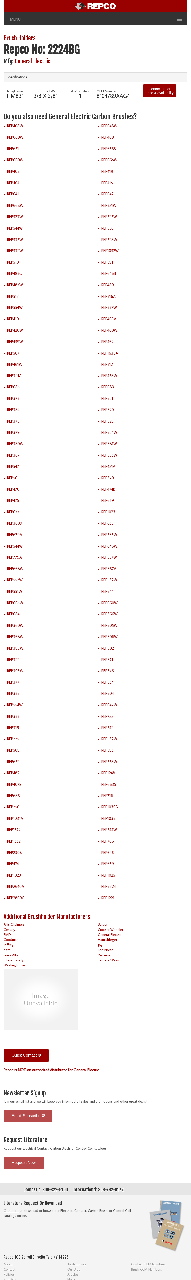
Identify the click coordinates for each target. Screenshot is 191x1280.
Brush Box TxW (44, 91)
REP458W (109, 375)
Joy (100, 944)
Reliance (104, 955)
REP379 (13, 432)
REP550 (107, 228)
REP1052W (110, 250)
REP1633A (109, 353)
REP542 (107, 727)
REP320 (107, 409)
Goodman (11, 939)
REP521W (108, 205)
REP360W (15, 625)
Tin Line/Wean (108, 960)
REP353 (13, 693)
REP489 (107, 284)
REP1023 (108, 511)
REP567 (13, 353)
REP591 (107, 262)
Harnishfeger (107, 939)
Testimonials (76, 1264)
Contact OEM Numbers (148, 1264)
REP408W (15, 125)
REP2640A (15, 886)
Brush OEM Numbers (146, 1269)
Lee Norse (105, 949)
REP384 (13, 409)
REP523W (15, 216)
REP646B (108, 273)
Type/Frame (15, 91)
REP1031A (15, 818)
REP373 (13, 421)
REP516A (108, 296)
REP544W (15, 228)
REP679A (14, 534)
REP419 (107, 171)
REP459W (15, 341)
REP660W (15, 159)
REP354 (107, 682)
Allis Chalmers (14, 924)
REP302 (107, 648)
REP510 (13, 262)
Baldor (102, 924)
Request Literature (25, 1140)
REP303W (15, 670)
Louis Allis (11, 955)
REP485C (14, 273)
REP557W (109, 307)
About (8, 1264)
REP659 (107, 500)
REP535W (15, 239)
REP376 (107, 670)
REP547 (13, 466)
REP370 (107, 477)
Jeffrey (8, 944)
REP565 (13, 477)
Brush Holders (20, 38)
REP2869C (15, 897)
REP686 (13, 795)
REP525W (109, 216)
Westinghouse (14, 965)
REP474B (108, 489)
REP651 (13, 148)
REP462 (107, 341)
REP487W (15, 284)
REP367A (108, 568)
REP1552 (14, 841)
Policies (9, 1274)
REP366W (109, 613)
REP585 (107, 750)
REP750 (13, 806)
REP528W (109, 239)
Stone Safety (13, 960)
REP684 (13, 613)
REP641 (13, 193)
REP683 (107, 386)
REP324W (109, 432)
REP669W (15, 137)
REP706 (107, 841)
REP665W (109, 159)
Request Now (24, 1162)
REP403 (13, 171)
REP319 (13, 727)
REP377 (13, 682)
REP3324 (108, 886)
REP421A (108, 466)
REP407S (14, 784)
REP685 (13, 386)
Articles (72, 1274)
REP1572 (14, 829)
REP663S (108, 784)
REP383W (15, 648)
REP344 (107, 591)
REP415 (107, 182)
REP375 (13, 398)
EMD (7, 934)
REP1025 (108, 875)
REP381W (109, 443)
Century (9, 929)
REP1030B (109, 806)
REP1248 (108, 772)
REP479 (13, 500)
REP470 (13, 489)
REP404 (13, 182)
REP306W (109, 636)
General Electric (32, 61)
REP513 (13, 296)
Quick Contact (26, 1055)
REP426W (15, 330)
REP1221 (107, 897)
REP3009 (14, 523)
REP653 (107, 523)
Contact (9, 1269)
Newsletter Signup (25, 1093)
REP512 (107, 364)
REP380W (15, 443)
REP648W (109, 125)
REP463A (108, 318)
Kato (7, 949)
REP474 (13, 863)
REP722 (107, 716)
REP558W (109, 761)
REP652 (13, 761)
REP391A (14, 375)
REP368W (15, 636)
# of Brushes (80, 91)
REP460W (109, 330)
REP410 (13, 318)
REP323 (107, 421)
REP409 (107, 137)
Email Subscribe (28, 1116)
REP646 (107, 852)
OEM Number (106, 91)
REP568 (13, 750)
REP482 (13, 772)
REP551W (14, 591)
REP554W (15, 307)
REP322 (13, 659)
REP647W (109, 704)
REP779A (14, 557)
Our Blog (74, 1269)
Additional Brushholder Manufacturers (47, 916)
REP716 (107, 795)
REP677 (13, 511)
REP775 (13, 738)
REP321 (107, 398)
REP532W (15, 250)
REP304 (107, 693)
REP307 (13, 455)
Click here (11, 1210)
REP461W (14, 364)
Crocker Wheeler (110, 929)
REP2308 (14, 852)
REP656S (108, 148)
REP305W (109, 625)
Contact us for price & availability (160, 91)
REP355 (13, 716)
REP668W (15, 205)
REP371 (107, 659)
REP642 (107, 193)
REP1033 (108, 818)
